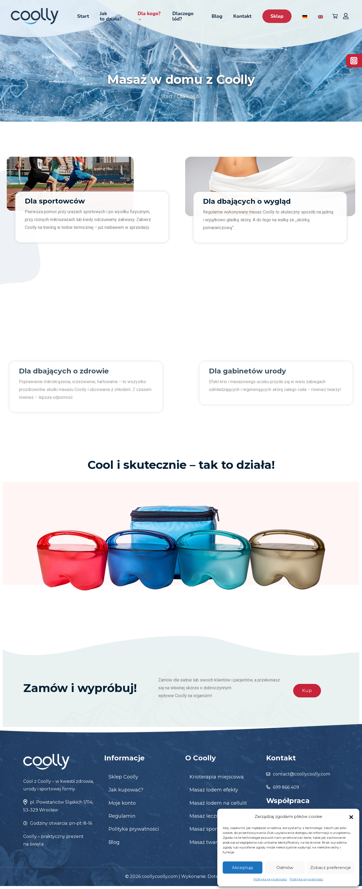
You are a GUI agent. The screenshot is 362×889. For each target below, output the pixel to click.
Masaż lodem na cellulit (218, 803)
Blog (217, 16)
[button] (351, 816)
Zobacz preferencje (330, 867)
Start (83, 16)
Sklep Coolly (123, 777)
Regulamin (122, 816)
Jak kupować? (126, 790)
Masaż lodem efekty (214, 790)
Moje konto (122, 803)
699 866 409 (286, 787)
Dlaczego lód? (183, 16)
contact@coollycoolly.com (301, 774)
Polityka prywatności (270, 879)
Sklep (276, 16)
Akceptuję (242, 867)
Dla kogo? (148, 15)
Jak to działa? (111, 16)
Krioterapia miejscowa (217, 777)
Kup (307, 690)
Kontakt (242, 16)
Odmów (284, 867)
